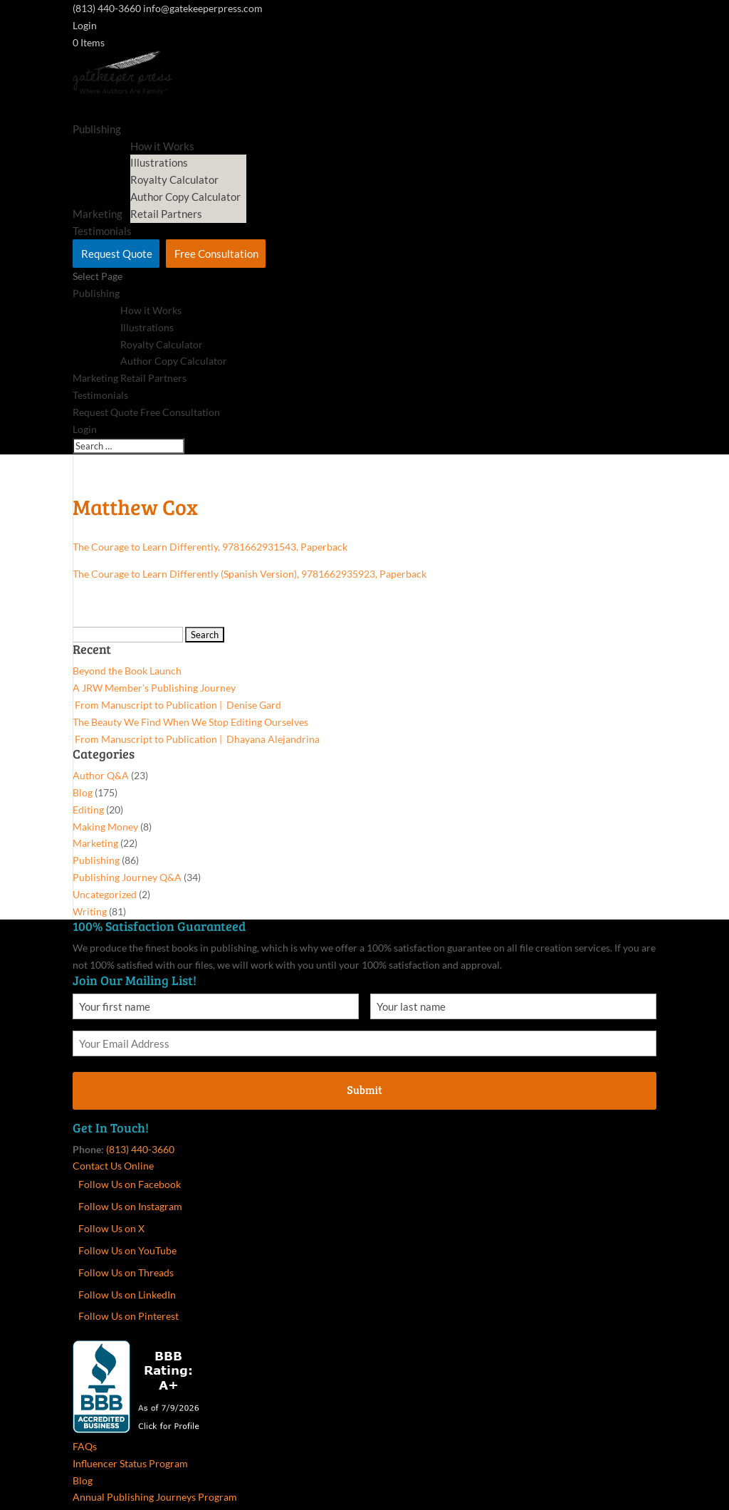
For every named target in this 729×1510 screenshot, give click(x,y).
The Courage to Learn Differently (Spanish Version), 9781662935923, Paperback (249, 574)
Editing (88, 809)
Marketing (95, 378)
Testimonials (100, 395)
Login (85, 25)
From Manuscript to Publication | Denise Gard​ (177, 705)
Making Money (105, 827)
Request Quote (116, 253)
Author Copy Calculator (185, 196)
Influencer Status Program (130, 1463)
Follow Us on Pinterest (128, 1316)
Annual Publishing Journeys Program (155, 1497)
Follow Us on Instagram (130, 1206)
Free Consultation (216, 253)
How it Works (151, 310)
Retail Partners (166, 213)
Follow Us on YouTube (127, 1250)
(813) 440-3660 (140, 1149)
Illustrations (159, 162)
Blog (83, 792)
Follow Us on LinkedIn (127, 1294)
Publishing (97, 129)
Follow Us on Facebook (129, 1184)
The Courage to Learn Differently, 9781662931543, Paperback (210, 547)
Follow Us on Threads (126, 1272)
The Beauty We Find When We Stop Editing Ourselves (190, 722)
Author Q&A (101, 775)
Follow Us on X (111, 1228)
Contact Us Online (113, 1166)
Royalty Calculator (174, 179)
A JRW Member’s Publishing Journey (154, 688)
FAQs (85, 1446)
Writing (90, 911)
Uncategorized (105, 894)
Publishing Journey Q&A (127, 877)
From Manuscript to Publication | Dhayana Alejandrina (196, 739)
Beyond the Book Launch (127, 671)
